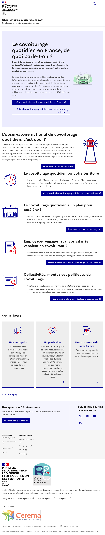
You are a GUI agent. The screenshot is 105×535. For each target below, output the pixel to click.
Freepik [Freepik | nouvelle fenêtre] (93, 532)
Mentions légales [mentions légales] (50, 526)
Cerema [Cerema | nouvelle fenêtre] (22, 454)
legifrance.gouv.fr (44, 498)
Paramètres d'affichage (71, 526)
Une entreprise (18, 342)
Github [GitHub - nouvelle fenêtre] (81, 424)
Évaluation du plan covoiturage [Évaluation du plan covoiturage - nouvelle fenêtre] (83, 229)
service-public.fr (25, 498)
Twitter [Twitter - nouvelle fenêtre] (81, 417)
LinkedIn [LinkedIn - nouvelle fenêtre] (88, 417)
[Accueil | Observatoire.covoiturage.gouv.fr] (22, 20)
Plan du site (6, 526)
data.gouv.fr (63, 498)
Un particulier (52, 342)
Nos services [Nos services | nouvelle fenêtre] (6, 448)
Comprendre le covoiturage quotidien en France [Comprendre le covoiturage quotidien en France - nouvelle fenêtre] (39, 102)
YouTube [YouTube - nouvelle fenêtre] (95, 417)
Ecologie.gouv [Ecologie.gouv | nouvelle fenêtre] (24, 446)
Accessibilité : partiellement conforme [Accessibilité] (27, 526)
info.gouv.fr (7, 498)
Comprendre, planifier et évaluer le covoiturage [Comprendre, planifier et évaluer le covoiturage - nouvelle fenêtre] (75, 298)
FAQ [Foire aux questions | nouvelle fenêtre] (3, 452)
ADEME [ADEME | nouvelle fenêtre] (22, 450)
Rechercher (94, 3)
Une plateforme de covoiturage (86, 344)
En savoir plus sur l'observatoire (58, 166)
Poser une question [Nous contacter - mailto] (16, 420)
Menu (101, 3)
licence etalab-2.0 (53, 532)
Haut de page (11, 394)
